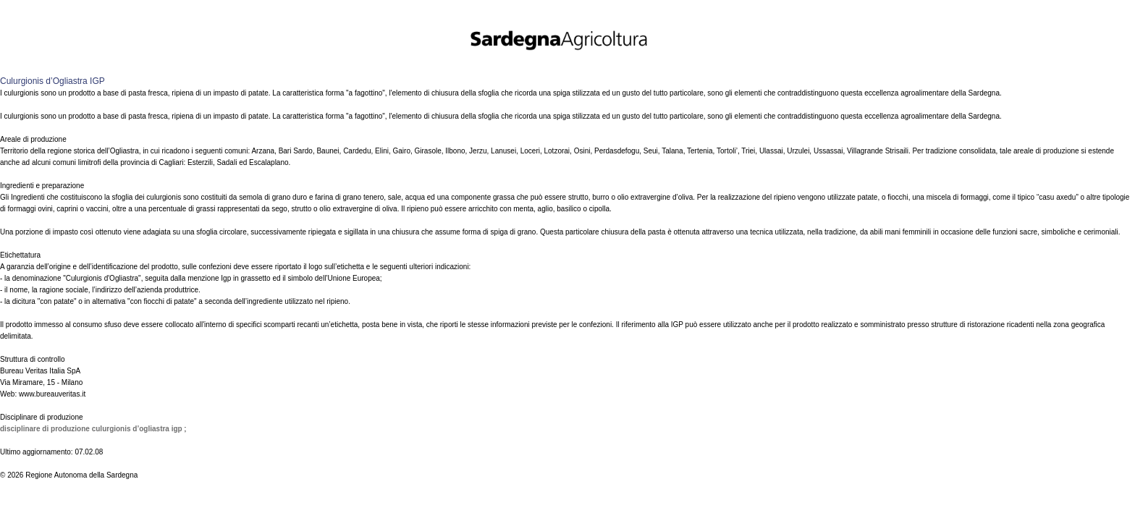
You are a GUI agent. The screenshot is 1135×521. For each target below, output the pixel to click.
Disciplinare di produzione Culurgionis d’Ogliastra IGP (92, 429)
